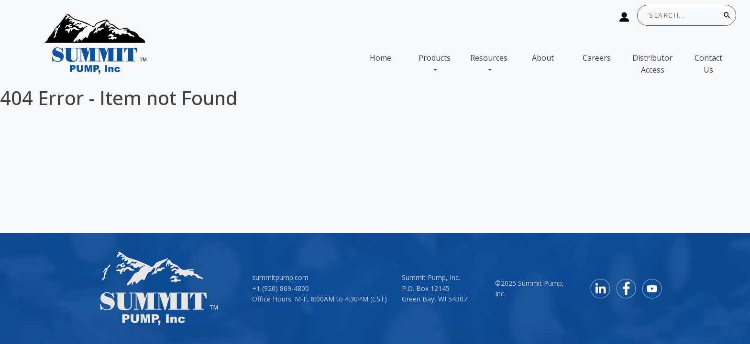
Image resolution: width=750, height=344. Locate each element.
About (543, 58)
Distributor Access (652, 64)
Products (435, 58)
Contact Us (708, 64)
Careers (597, 58)
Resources (488, 58)
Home (380, 58)
